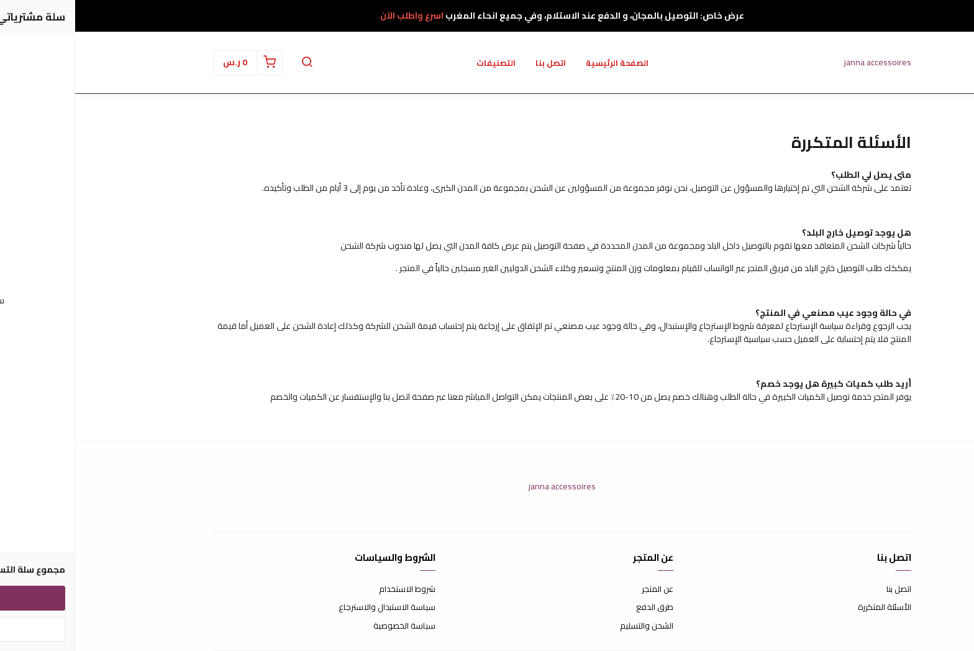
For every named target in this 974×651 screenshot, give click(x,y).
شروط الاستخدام (332, 589)
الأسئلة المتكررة (809, 607)
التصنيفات (420, 62)
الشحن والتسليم (571, 626)
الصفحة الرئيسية (542, 62)
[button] (231, 62)
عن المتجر (582, 589)
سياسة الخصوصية (329, 626)
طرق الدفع (579, 607)
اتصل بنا (475, 62)
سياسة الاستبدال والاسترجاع (311, 607)
